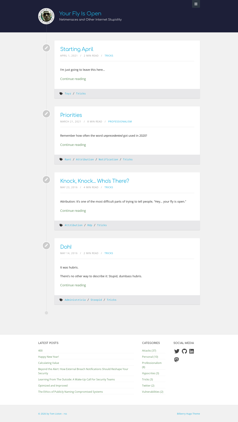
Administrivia (75, 300)
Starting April (76, 49)
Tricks (109, 55)
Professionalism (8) (152, 365)
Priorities (71, 115)
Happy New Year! (48, 357)
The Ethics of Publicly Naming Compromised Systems (70, 391)
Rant (68, 159)
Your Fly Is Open (80, 14)
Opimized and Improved (53, 385)
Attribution (85, 159)
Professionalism (120, 121)
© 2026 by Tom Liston (50, 413)
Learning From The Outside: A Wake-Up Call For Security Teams (76, 379)
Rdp (89, 225)
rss (65, 413)
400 (40, 350)
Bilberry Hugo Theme (188, 413)
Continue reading (73, 78)
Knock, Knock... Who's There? (94, 181)
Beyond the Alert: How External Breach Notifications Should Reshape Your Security (83, 371)
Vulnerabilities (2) (152, 391)
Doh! (66, 247)
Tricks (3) (147, 379)
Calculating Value (48, 363)
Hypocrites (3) (150, 373)
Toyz (68, 93)
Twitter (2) (148, 385)
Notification (108, 159)
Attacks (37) (149, 350)
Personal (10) (150, 357)
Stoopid (96, 300)
